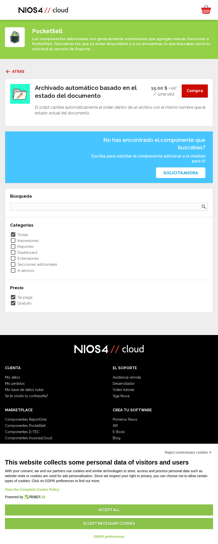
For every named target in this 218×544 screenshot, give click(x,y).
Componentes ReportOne (25, 419)
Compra (195, 90)
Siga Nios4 (121, 396)
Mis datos (12, 377)
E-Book (119, 432)
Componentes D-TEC (22, 432)
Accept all (109, 510)
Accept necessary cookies (109, 523)
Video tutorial (123, 390)
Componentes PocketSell (25, 426)
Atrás (14, 71)
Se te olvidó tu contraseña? (26, 396)
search (204, 207)
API (115, 426)
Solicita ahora (180, 172)
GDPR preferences (109, 537)
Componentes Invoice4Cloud (28, 438)
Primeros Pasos (125, 419)
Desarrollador (124, 384)
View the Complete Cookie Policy (32, 490)
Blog (116, 438)
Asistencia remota (127, 377)
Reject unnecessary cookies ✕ (188, 452)
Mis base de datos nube (24, 390)
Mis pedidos (15, 384)
